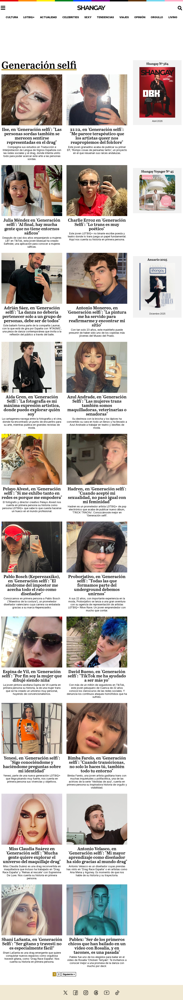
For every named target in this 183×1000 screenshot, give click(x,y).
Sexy (88, 17)
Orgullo (157, 17)
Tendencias (105, 17)
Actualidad (48, 17)
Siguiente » (69, 974)
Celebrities (70, 17)
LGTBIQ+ (29, 17)
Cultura (12, 17)
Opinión (139, 17)
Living (172, 17)
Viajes (124, 17)
